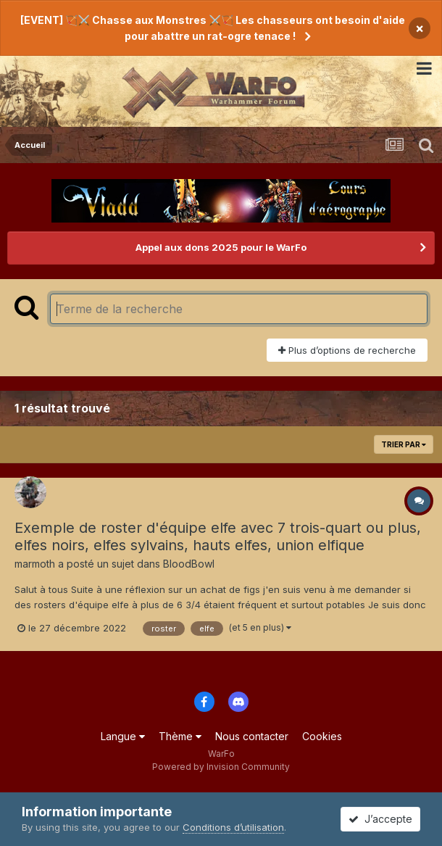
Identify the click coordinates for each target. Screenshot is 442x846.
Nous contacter (251, 736)
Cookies (322, 736)
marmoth (34, 563)
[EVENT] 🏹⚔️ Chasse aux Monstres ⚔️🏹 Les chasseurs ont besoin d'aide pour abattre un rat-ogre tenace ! (212, 28)
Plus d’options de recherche (347, 350)
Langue (123, 736)
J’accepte (380, 819)
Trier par (403, 444)
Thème (180, 736)
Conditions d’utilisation (233, 827)
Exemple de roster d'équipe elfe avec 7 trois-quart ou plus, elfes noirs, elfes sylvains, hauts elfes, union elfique (217, 536)
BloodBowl (188, 563)
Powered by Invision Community (221, 766)
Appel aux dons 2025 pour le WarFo (221, 247)
